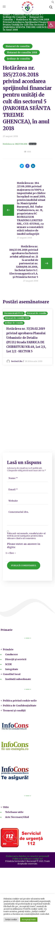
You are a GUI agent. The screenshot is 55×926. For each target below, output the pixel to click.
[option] (27, 337)
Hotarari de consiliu (18, 46)
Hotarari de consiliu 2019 (17, 318)
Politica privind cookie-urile (20, 700)
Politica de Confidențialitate (19, 705)
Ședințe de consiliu (14, 17)
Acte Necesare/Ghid (17, 817)
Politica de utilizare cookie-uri (27, 858)
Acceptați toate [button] (29, 919)
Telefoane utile (14, 812)
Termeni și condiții (14, 710)
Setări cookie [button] (11, 919)
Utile (6, 807)
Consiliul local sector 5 (27, 14)
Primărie (8, 649)
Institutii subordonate (18, 679)
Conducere (11, 654)
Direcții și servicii (15, 659)
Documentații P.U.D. (13, 313)
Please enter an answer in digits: (23, 545)
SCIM (8, 664)
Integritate (11, 669)
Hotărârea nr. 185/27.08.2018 (15, 144)
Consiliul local (12, 674)
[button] (51, 25)
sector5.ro (16, 361)
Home (6, 14)
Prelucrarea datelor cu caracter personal (27, 856)
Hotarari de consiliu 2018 (22, 52)
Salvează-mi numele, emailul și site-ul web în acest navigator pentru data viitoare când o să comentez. (26, 536)
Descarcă (33, 144)
